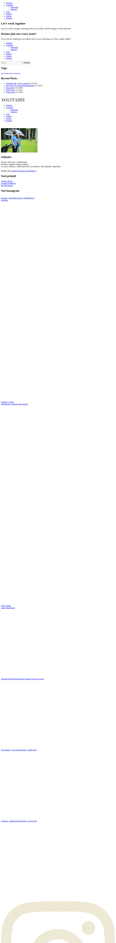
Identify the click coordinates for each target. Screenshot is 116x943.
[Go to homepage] (13, 101)
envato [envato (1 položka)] (2, 73)
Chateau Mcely (7, 181)
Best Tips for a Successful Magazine (20, 86)
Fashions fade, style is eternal (17, 83)
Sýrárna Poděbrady (8, 183)
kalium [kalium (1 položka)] (7, 73)
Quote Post (10, 90)
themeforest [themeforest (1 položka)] (17, 73)
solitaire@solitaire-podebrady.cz (24, 171)
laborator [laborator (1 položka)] (11, 73)
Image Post (10, 88)
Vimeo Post (10, 92)
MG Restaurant (7, 186)
